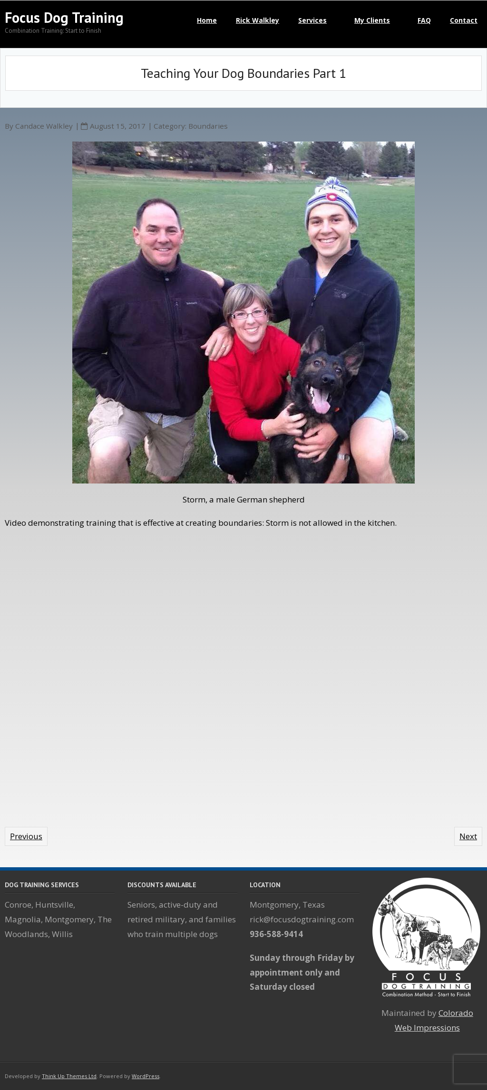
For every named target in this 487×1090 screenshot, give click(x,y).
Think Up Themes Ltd (69, 1076)
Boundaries (208, 126)
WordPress (145, 1076)
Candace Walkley (44, 126)
